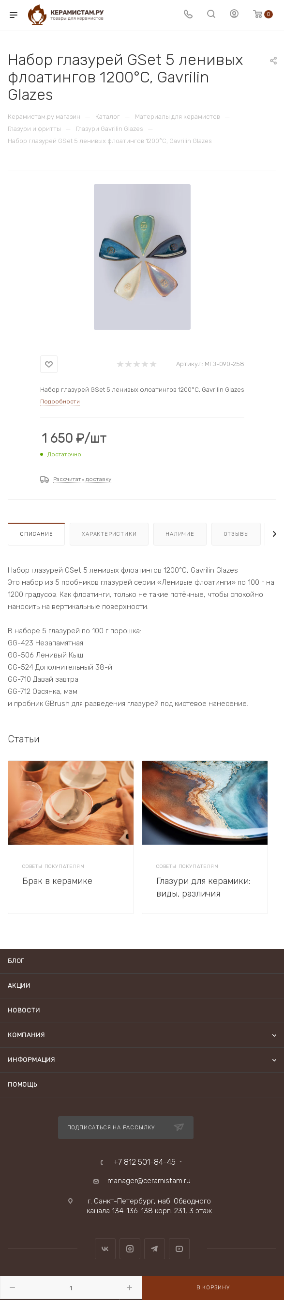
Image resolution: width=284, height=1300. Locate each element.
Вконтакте (105, 1248)
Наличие (179, 534)
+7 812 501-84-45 (144, 1162)
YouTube (179, 1248)
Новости (24, 1010)
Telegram (154, 1248)
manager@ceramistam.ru (149, 1180)
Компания (26, 1035)
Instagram (130, 1248)
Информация (31, 1059)
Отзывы (236, 534)
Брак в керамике (57, 881)
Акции (19, 985)
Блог (16, 960)
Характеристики (109, 534)
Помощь (22, 1084)
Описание (36, 534)
